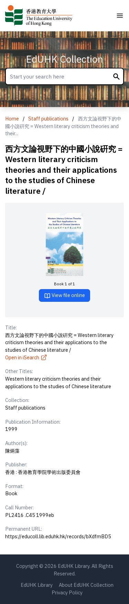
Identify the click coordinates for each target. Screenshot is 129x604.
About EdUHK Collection (86, 585)
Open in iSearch (26, 357)
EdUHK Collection (64, 59)
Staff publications (48, 118)
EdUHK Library (37, 585)
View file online (64, 295)
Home (12, 118)
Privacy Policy (67, 592)
